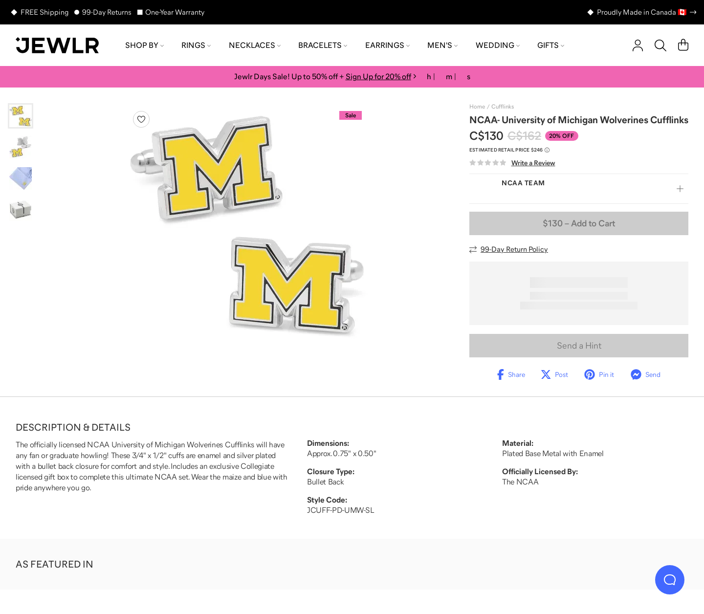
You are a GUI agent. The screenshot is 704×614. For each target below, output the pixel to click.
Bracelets (322, 45)
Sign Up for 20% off (378, 76)
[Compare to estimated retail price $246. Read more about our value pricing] (509, 150)
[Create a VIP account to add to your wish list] (141, 119)
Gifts (550, 45)
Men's (442, 45)
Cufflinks (502, 107)
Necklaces (255, 45)
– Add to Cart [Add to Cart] (579, 223)
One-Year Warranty (174, 12)
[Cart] (683, 45)
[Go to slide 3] (20, 178)
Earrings (387, 45)
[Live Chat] (669, 579)
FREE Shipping (44, 12)
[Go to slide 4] (20, 209)
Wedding (498, 45)
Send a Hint (579, 345)
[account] (638, 45)
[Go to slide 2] (20, 147)
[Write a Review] (512, 163)
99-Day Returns (107, 12)
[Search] (660, 45)
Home (477, 107)
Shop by (144, 45)
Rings (196, 45)
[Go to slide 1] (20, 116)
